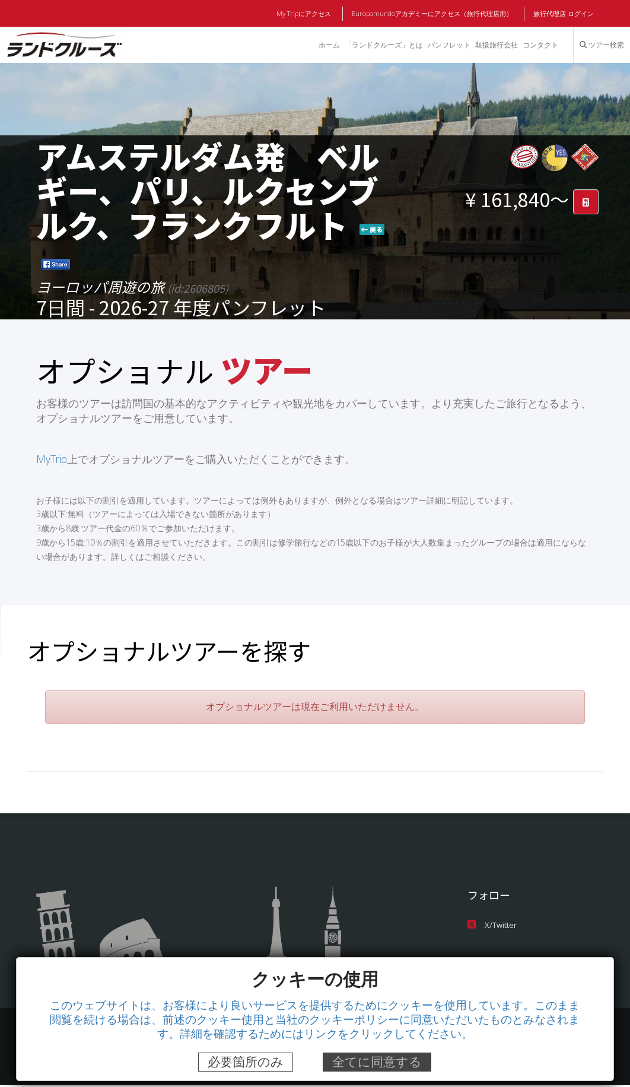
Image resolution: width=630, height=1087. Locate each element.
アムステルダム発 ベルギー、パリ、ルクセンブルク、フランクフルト (208, 190)
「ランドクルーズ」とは (382, 45)
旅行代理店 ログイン (563, 13)
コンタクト (540, 45)
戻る (372, 229)
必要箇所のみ (246, 1061)
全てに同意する (377, 1061)
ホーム (328, 45)
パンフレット (448, 45)
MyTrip (52, 459)
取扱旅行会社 (496, 45)
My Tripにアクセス (306, 13)
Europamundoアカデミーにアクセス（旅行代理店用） (433, 13)
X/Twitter (492, 926)
